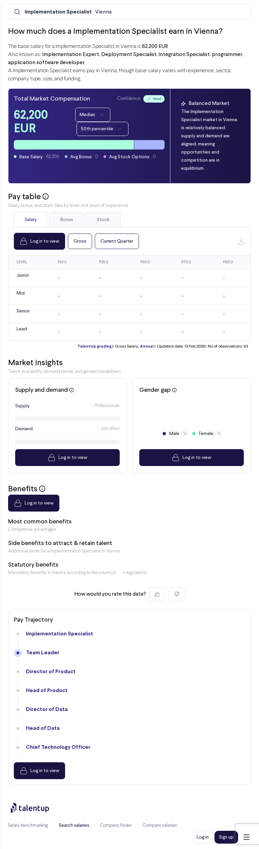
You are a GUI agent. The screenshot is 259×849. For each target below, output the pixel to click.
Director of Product (51, 671)
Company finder (116, 825)
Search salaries (74, 825)
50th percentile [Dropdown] (102, 129)
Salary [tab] (31, 219)
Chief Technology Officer (58, 747)
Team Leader (42, 652)
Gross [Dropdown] (80, 241)
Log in (203, 837)
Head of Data (43, 728)
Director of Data (47, 709)
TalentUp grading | (95, 347)
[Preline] (35, 808)
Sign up (226, 837)
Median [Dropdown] (93, 114)
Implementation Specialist (59, 633)
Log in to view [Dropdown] (39, 241)
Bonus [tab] (66, 219)
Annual (146, 347)
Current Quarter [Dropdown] (116, 241)
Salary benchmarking (28, 825)
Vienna (68, 12)
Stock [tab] (103, 219)
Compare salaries (160, 825)
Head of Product (46, 690)
